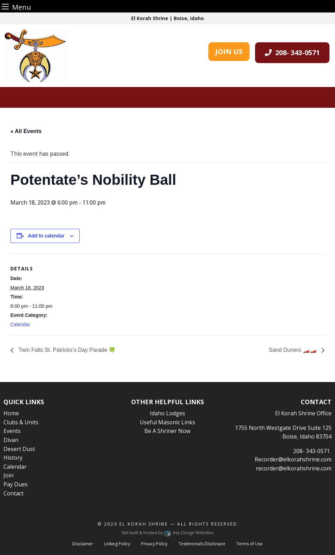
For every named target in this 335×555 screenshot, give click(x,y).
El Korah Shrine (143, 524)
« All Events (26, 131)
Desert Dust (19, 449)
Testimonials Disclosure (202, 544)
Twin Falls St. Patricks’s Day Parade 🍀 (66, 350)
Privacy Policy (154, 544)
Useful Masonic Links (167, 422)
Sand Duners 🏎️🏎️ (293, 350)
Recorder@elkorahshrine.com (293, 459)
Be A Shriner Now (167, 431)
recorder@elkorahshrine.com (294, 468)
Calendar (20, 324)
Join (8, 475)
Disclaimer (82, 544)
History (12, 457)
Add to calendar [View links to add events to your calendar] (46, 236)
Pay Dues (15, 484)
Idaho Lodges (167, 413)
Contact (13, 493)
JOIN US (229, 51)
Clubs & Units (20, 422)
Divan (10, 440)
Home (11, 413)
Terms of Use (249, 544)
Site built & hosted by (167, 533)
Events (12, 431)
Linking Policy (117, 544)
